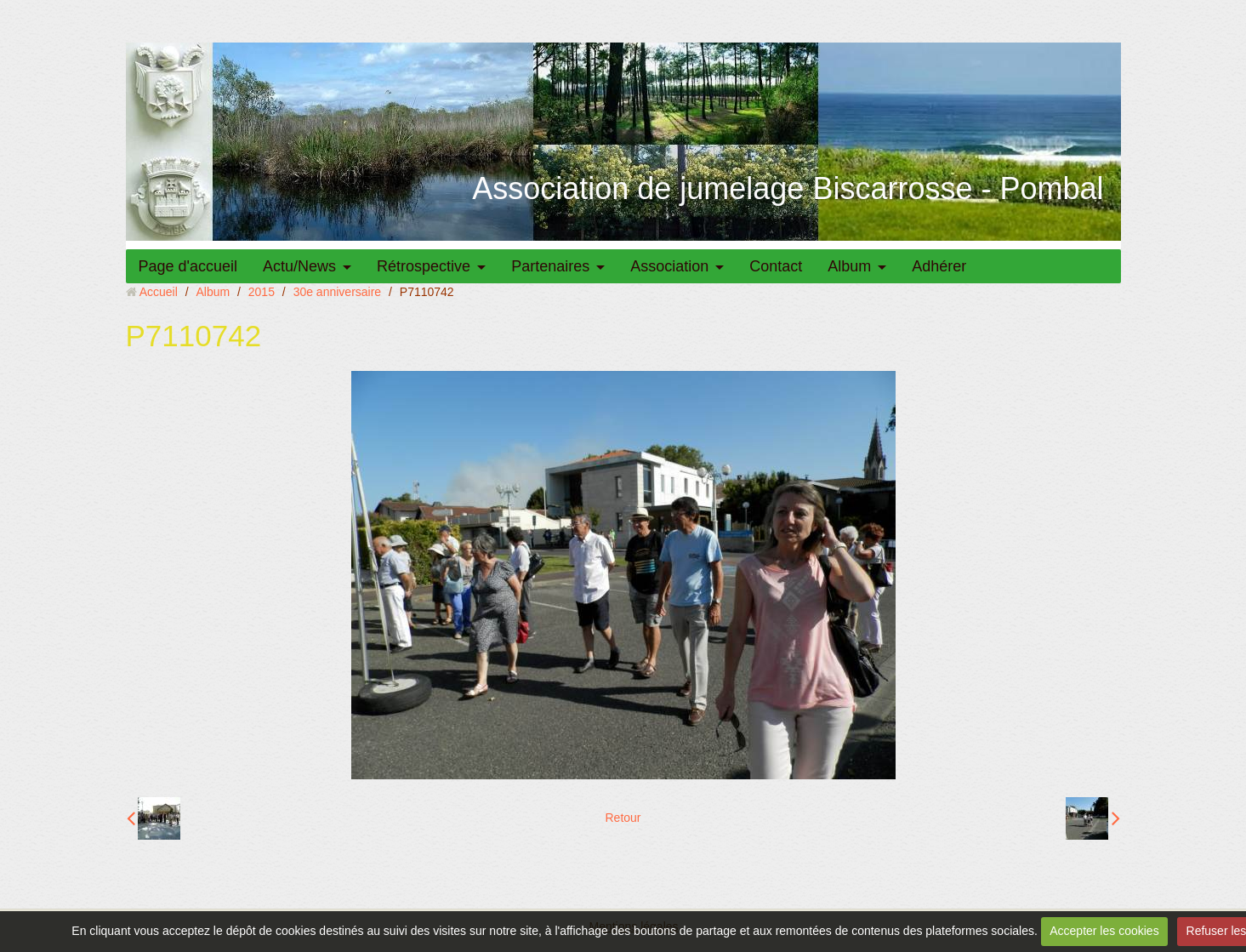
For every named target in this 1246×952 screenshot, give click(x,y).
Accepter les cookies (1104, 931)
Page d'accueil (188, 266)
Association (669, 266)
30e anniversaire (337, 292)
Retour (622, 817)
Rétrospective (423, 266)
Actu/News (299, 266)
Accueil (158, 292)
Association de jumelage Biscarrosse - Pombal (787, 188)
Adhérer (939, 266)
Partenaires (550, 266)
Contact (775, 266)
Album (849, 266)
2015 (261, 292)
